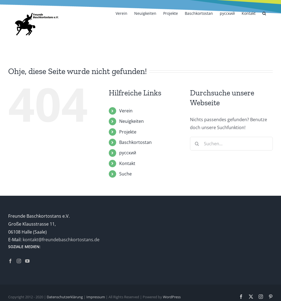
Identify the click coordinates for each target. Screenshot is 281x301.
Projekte (127, 132)
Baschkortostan (135, 142)
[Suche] (197, 143)
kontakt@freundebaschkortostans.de (61, 240)
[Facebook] (10, 261)
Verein (126, 111)
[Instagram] (19, 261)
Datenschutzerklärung (65, 296)
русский (127, 153)
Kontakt (127, 163)
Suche (125, 174)
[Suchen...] (231, 143)
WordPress (172, 296)
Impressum (95, 296)
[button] (264, 13)
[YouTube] (27, 261)
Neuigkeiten (131, 121)
